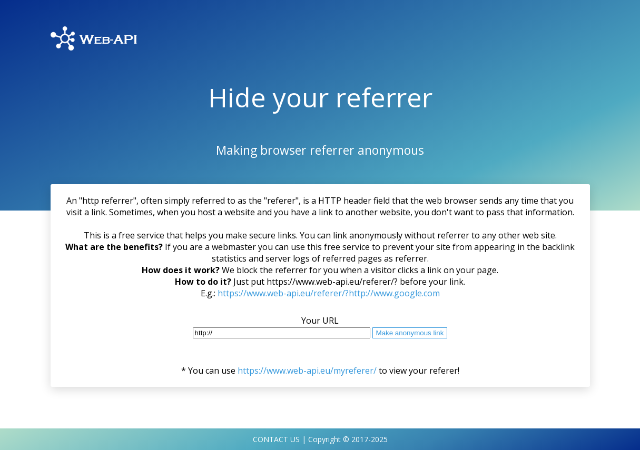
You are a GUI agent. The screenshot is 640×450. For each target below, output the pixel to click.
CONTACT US (276, 439)
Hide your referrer (320, 97)
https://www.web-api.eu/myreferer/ (307, 370)
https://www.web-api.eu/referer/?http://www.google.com (329, 293)
